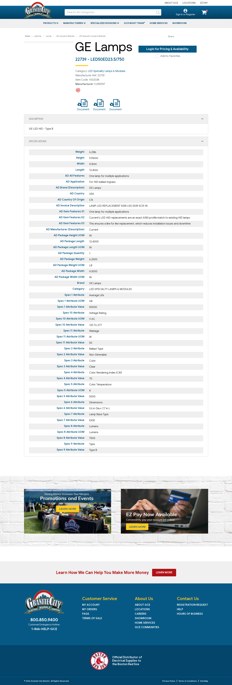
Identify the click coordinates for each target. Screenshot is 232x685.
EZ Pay (204, 2)
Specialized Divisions (103, 23)
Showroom (179, 23)
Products (49, 23)
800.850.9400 (44, 619)
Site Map (204, 681)
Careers (140, 613)
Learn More (164, 572)
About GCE (171, 2)
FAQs (85, 613)
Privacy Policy (168, 681)
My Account (91, 604)
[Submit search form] (158, 12)
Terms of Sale (92, 618)
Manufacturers (73, 23)
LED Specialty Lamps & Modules (92, 36)
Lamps (48, 36)
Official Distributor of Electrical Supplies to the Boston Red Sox (127, 661)
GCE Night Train (134, 23)
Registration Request (192, 604)
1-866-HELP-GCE (44, 629)
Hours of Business (190, 613)
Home (27, 36)
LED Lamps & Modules (65, 36)
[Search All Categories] (113, 12)
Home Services (158, 23)
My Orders (89, 609)
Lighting (37, 36)
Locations (189, 2)
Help (180, 609)
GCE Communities (147, 627)
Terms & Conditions (188, 681)
